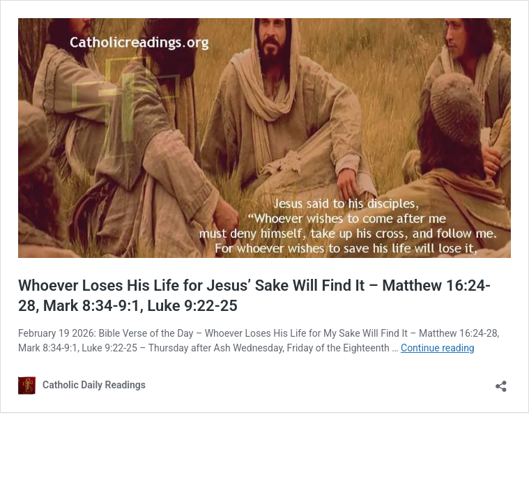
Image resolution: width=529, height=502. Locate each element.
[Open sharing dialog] (501, 382)
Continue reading (438, 347)
